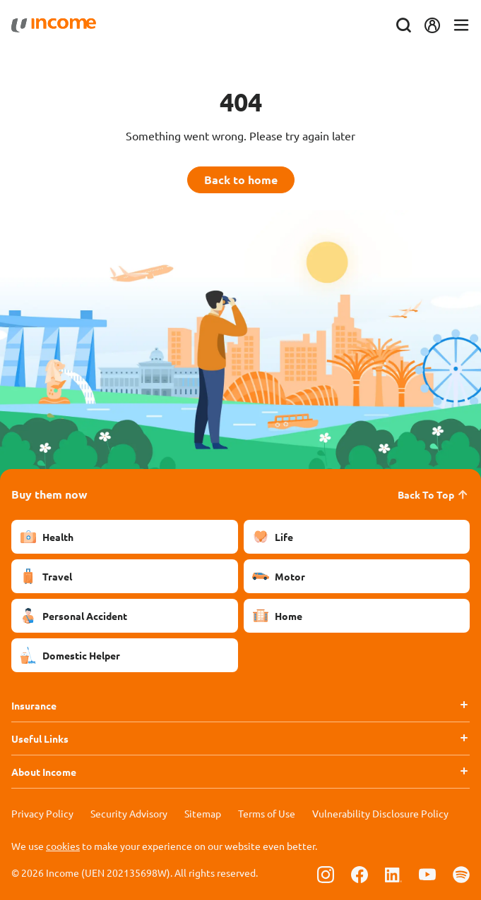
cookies (63, 845)
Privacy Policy (42, 813)
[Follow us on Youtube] (427, 874)
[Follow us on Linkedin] (393, 874)
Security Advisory (128, 813)
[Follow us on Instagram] (325, 874)
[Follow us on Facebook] (359, 874)
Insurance (34, 705)
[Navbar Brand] (53, 25)
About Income (43, 771)
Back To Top (434, 494)
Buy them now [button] (49, 494)
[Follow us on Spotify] (461, 874)
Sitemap (202, 813)
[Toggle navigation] (461, 26)
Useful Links (40, 738)
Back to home (241, 179)
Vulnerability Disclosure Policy (380, 813)
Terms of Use (266, 813)
